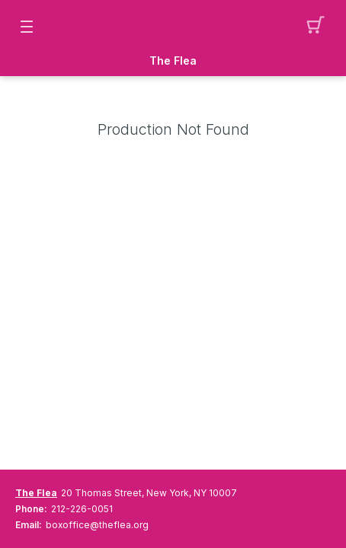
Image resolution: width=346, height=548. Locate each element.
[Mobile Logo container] (173, 27)
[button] (319, 26)
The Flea (173, 61)
